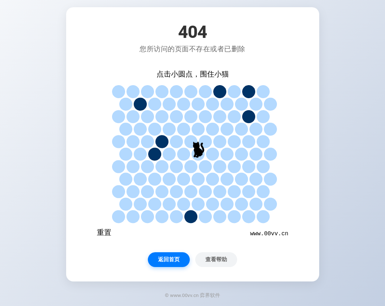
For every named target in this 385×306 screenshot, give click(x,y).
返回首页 (169, 259)
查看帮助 (216, 259)
